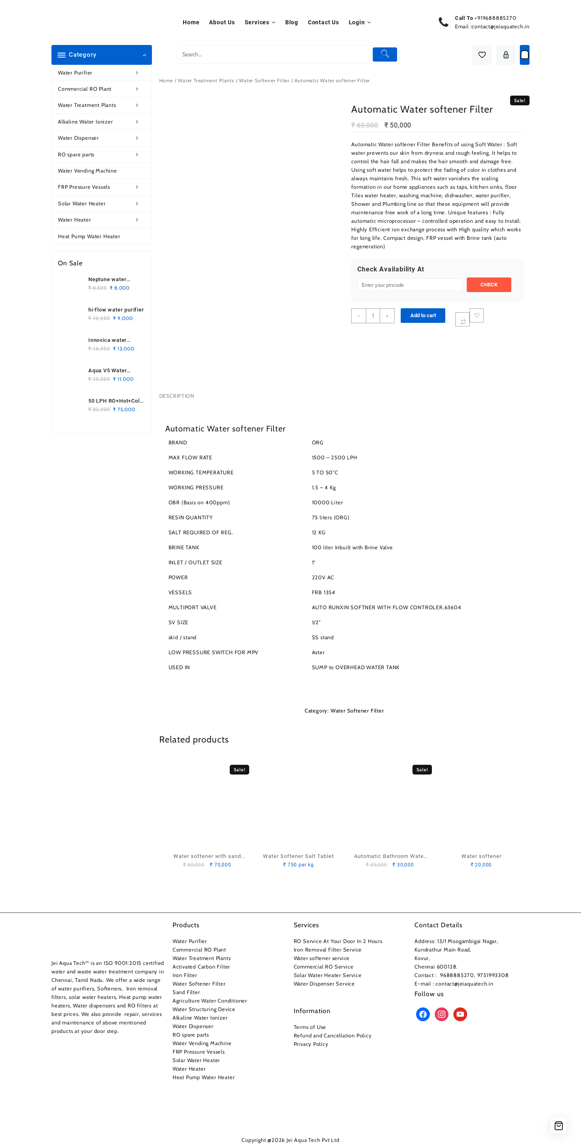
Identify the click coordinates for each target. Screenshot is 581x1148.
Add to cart (423, 315)
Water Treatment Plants (102, 105)
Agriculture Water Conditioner (210, 1000)
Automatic (364, 144)
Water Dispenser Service (324, 983)
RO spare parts (102, 154)
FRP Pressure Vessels (102, 187)
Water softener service (322, 958)
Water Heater (102, 219)
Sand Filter (186, 992)
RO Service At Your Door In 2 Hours (338, 941)
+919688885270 (495, 18)
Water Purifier (102, 72)
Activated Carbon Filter (201, 966)
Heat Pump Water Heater (89, 236)
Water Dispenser (102, 138)
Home (166, 80)
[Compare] (462, 319)
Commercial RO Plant (102, 89)
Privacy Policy (311, 1044)
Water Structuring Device (204, 1009)
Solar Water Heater (102, 203)
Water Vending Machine (87, 170)
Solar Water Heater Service (328, 975)
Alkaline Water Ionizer (102, 121)
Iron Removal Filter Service (328, 949)
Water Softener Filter (264, 80)
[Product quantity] (373, 316)
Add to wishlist (477, 315)
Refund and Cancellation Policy (333, 1035)
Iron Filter (185, 975)
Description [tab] (176, 396)
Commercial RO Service (324, 966)
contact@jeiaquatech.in (501, 26)
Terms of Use (310, 1027)
